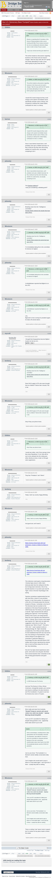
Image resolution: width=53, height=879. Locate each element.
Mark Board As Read (31, 876)
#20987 (49, 262)
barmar (7, 119)
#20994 (49, 489)
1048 (19, 16)
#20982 (49, 73)
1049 (23, 16)
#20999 (49, 703)
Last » (41, 16)
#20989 (49, 333)
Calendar (17, 9)
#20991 (49, 401)
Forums (4, 9)
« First (12, 16)
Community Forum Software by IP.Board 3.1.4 (40, 877)
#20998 (49, 671)
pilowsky (8, 161)
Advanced (51, 10)
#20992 (49, 435)
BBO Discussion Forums (7, 13)
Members (10, 9)
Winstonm (8, 73)
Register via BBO (29, 6)
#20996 (49, 537)
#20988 (49, 299)
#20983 (49, 119)
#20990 (49, 360)
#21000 (49, 778)
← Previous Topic (30, 850)
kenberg (8, 361)
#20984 (49, 161)
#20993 (49, 469)
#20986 (49, 226)
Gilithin (7, 27)
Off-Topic (17, 13)
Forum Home (12, 876)
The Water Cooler (26, 13)
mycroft (7, 333)
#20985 (49, 201)
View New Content (44, 13)
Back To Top (5, 876)
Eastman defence (33, 185)
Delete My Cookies (20, 876)
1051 (31, 16)
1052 (34, 16)
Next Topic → (48, 850)
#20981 (49, 27)
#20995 (49, 508)
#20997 (49, 560)
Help (48, 7)
